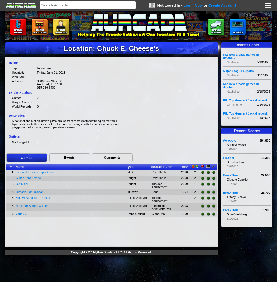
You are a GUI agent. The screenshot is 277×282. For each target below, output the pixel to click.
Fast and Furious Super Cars (35, 172)
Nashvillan (234, 62)
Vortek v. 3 (22, 213)
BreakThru (230, 175)
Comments (112, 157)
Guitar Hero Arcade (28, 178)
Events (69, 157)
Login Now (193, 5)
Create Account (222, 5)
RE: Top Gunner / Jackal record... (246, 100)
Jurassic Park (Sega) (29, 191)
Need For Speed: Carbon (32, 205)
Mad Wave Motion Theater (33, 197)
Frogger (228, 157)
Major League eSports (238, 71)
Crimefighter (235, 104)
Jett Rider (22, 183)
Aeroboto (229, 140)
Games (26, 158)
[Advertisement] (111, 269)
